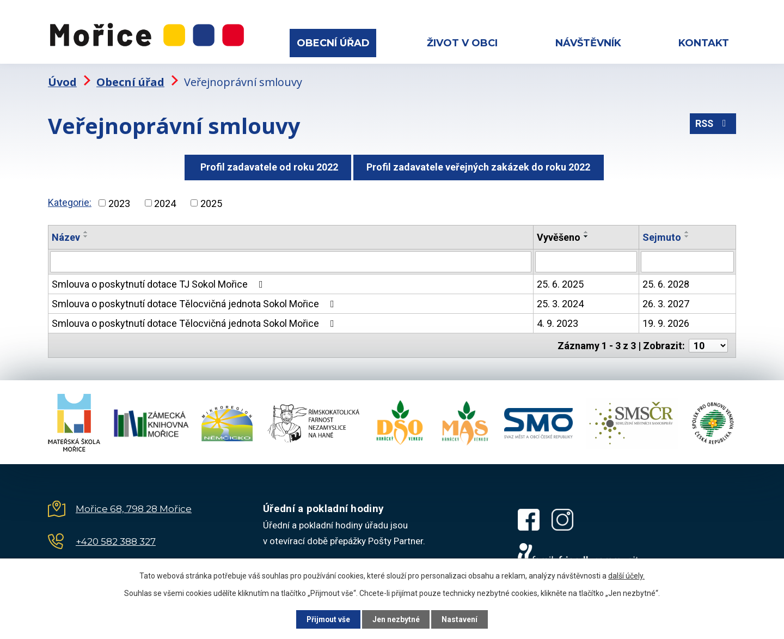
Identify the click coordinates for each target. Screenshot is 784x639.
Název (66, 235)
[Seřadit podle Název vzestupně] (86, 230)
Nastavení (463, 618)
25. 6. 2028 (665, 281)
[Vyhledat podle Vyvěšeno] (585, 259)
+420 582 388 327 (116, 538)
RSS (712, 122)
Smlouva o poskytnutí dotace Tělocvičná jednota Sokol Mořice (195, 301)
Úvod (62, 79)
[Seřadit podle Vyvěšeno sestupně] (586, 234)
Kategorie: (69, 199)
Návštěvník (588, 43)
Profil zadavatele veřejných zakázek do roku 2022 (480, 164)
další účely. (626, 575)
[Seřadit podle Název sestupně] (86, 234)
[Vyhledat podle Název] (290, 259)
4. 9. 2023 (557, 320)
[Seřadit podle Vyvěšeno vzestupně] (586, 230)
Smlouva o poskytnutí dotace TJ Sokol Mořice (159, 281)
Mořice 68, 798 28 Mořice (134, 505)
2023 (119, 200)
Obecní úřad (333, 43)
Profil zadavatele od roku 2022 (266, 164)
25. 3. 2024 (560, 301)
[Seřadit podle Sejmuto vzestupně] (687, 230)
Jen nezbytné (396, 618)
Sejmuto (661, 235)
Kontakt (703, 43)
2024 (165, 200)
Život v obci (462, 43)
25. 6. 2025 (560, 281)
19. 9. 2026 (665, 320)
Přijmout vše (325, 618)
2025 (211, 200)
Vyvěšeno (558, 235)
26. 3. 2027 (665, 301)
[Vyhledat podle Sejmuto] (687, 259)
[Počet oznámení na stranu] (708, 342)
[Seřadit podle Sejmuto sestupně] (687, 234)
